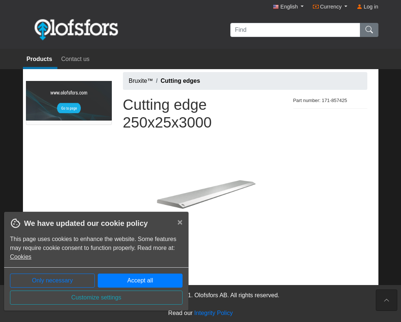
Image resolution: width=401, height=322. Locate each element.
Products (40, 59)
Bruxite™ (141, 81)
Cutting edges (180, 81)
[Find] (295, 30)
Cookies (20, 257)
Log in (367, 7)
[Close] (179, 222)
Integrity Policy (213, 313)
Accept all (140, 280)
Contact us (75, 59)
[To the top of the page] (386, 300)
